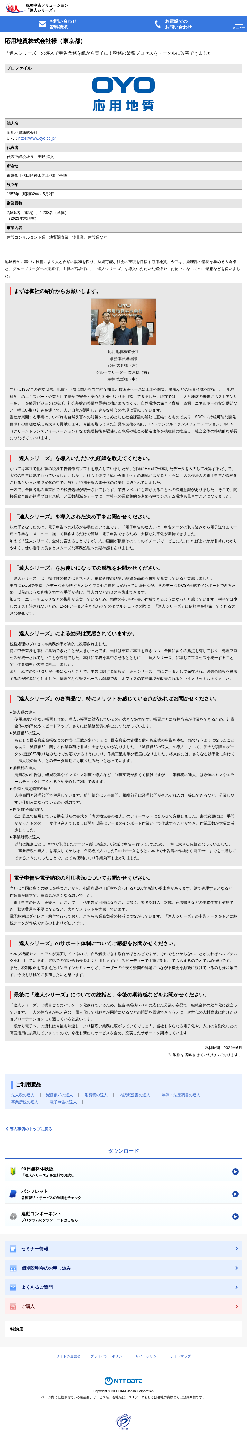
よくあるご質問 (31, 1287)
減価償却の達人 (59, 1095)
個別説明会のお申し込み (40, 1268)
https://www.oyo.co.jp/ (37, 138)
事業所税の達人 (24, 1102)
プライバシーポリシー (108, 1356)
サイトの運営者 (68, 1356)
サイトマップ (180, 1356)
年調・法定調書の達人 (181, 1095)
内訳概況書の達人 (134, 1095)
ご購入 (22, 1306)
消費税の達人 (96, 1095)
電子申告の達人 (63, 1102)
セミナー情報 (29, 1249)
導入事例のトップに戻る (31, 1129)
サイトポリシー (147, 1356)
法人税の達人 (22, 1095)
